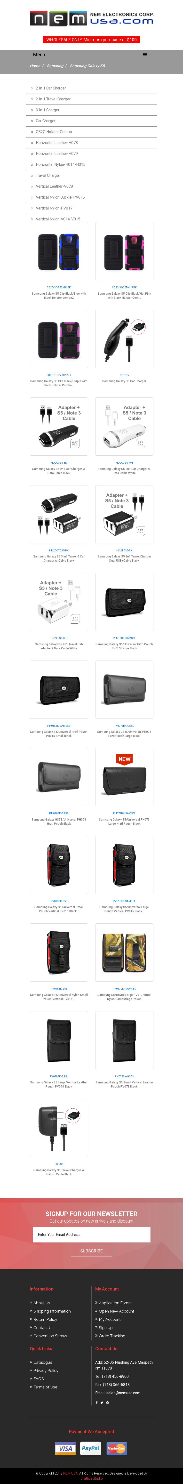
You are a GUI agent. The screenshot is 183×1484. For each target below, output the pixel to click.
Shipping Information (52, 1311)
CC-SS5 (124, 375)
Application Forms (115, 1303)
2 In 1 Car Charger (51, 88)
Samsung (55, 66)
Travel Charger (48, 175)
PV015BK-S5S (58, 901)
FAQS (38, 1379)
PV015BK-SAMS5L (124, 901)
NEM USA (70, 1473)
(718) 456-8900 (115, 1376)
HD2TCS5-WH (58, 638)
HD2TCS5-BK (124, 550)
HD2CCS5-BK (59, 462)
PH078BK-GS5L (124, 725)
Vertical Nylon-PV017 (54, 208)
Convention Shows (50, 1336)
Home (35, 66)
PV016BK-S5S (58, 988)
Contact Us (43, 1327)
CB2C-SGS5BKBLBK (59, 287)
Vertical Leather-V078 (54, 186)
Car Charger (46, 121)
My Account (110, 1319)
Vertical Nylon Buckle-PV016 (60, 197)
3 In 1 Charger (47, 110)
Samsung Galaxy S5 (87, 66)
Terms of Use (45, 1387)
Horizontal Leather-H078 (57, 142)
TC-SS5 (58, 1164)
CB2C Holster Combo (54, 131)
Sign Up (106, 1327)
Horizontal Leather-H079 (57, 153)
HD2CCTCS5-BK (59, 550)
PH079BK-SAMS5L (124, 813)
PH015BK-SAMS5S (58, 725)
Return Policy (45, 1319)
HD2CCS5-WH (124, 462)
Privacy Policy (45, 1370)
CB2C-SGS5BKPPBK (59, 375)
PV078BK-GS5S (124, 1076)
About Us (41, 1303)
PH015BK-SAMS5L (124, 638)
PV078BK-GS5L (58, 1076)
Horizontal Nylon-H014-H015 (60, 164)
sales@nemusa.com (123, 1393)
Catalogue (42, 1362)
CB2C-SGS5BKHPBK (124, 287)
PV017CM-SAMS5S (124, 988)
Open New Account (116, 1311)
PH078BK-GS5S (58, 813)
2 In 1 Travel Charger (53, 99)
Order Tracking (112, 1336)
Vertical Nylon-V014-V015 (58, 219)
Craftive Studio (91, 1478)
